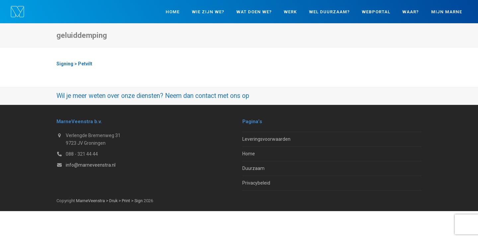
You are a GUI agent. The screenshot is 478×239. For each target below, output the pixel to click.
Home (248, 153)
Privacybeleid (256, 183)
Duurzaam (253, 168)
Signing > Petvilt (74, 63)
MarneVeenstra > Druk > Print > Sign (109, 200)
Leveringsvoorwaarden (266, 139)
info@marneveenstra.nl (91, 165)
